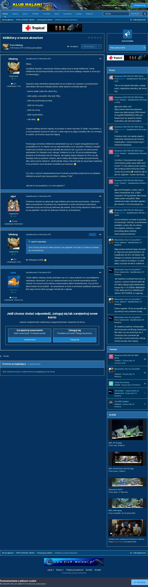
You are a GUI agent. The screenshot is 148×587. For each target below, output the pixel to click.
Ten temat (135, 14)
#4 (100, 272)
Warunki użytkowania (37, 584)
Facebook (67, 14)
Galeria (15, 14)
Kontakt (35, 14)
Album (25, 14)
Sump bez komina (121, 382)
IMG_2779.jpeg (115, 443)
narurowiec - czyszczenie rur (126, 391)
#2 (100, 196)
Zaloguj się (74, 340)
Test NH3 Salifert (121, 402)
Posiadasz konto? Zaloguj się (115, 5)
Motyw (60, 570)
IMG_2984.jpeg (115, 510)
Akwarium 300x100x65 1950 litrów (128, 76)
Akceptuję (139, 582)
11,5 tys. (13, 221)
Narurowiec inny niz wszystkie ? (127, 240)
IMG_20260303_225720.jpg (121, 468)
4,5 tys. (14, 297)
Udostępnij (72, 46)
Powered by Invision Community (74, 573)
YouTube (46, 14)
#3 (100, 234)
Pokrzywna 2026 (117, 48)
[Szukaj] (116, 14)
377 (13, 84)
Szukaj (78, 14)
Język (50, 570)
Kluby (57, 14)
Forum (5, 15)
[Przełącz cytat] (29, 241)
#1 (100, 59)
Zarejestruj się (139, 5)
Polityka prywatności (74, 570)
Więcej (89, 14)
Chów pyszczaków (34, 48)
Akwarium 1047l (115, 489)
